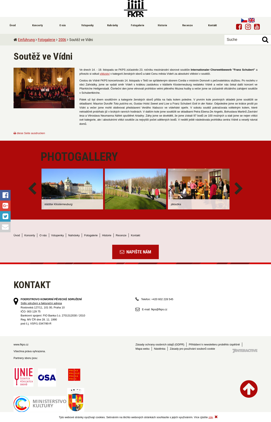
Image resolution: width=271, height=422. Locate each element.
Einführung (26, 39)
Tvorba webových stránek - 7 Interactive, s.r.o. (244, 351)
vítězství (105, 73)
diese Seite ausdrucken (29, 133)
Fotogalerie (46, 39)
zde (211, 417)
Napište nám (135, 251)
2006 (62, 39)
